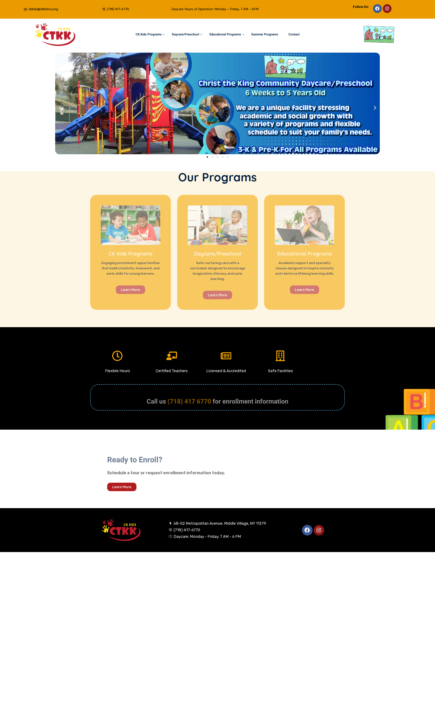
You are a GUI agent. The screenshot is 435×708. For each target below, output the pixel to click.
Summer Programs (264, 34)
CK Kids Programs (150, 34)
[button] (60, 108)
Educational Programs (226, 34)
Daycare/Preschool (187, 34)
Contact (294, 34)
